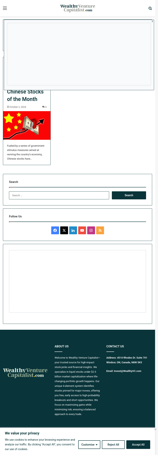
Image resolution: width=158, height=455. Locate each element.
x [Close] (152, 21)
